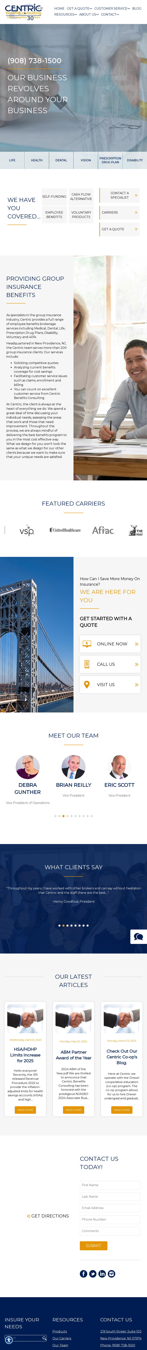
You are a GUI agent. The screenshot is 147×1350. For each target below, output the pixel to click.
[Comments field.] (110, 1231)
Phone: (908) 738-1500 (117, 1346)
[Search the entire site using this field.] (22, 1339)
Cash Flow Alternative (81, 197)
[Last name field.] (110, 1196)
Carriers (120, 212)
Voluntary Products (81, 215)
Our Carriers (61, 1339)
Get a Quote (120, 228)
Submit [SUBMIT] (93, 1246)
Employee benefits (54, 215)
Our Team (60, 1346)
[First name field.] (110, 1185)
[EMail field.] (110, 1208)
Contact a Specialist (124, 195)
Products (59, 1332)
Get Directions (48, 1215)
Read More (25, 1109)
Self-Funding (54, 196)
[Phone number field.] (110, 1219)
